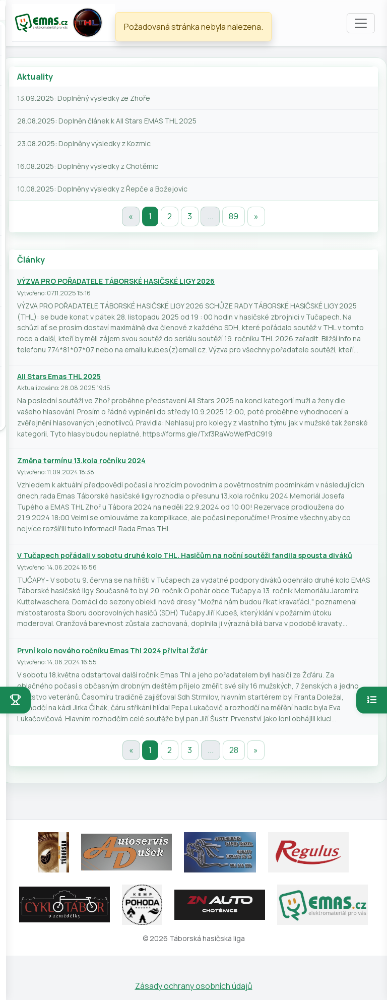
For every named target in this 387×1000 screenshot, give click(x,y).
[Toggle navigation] (361, 23)
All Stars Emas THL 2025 (59, 376)
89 (233, 216)
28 (233, 750)
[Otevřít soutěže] (15, 699)
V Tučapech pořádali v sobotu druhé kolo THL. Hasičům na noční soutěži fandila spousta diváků (184, 555)
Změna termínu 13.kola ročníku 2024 (81, 460)
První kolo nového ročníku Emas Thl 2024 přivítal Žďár (112, 650)
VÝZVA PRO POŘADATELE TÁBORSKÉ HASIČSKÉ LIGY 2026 (116, 281)
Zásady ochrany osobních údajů (193, 985)
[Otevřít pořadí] (371, 699)
